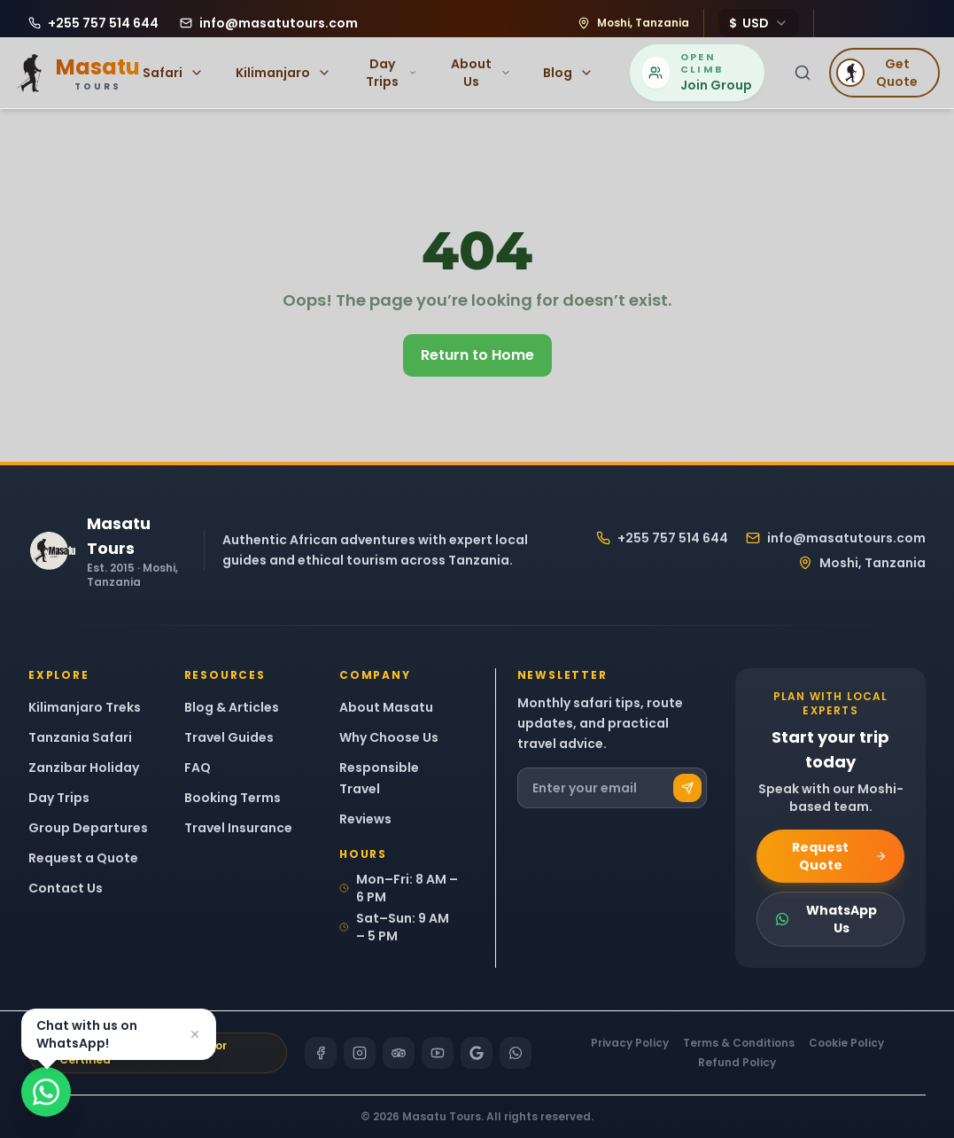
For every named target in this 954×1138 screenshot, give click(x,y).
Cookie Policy (846, 1043)
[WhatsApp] (515, 1053)
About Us (481, 72)
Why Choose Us (388, 737)
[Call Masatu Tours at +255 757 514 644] (93, 23)
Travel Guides (229, 737)
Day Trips (391, 72)
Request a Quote (83, 858)
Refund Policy (737, 1063)
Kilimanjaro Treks (84, 707)
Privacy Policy (630, 1043)
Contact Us (65, 888)
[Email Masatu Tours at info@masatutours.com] (269, 23)
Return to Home (477, 355)
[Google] (477, 1053)
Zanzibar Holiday (83, 767)
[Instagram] (360, 1053)
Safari (173, 73)
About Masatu (386, 707)
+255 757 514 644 (662, 538)
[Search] (802, 73)
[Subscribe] (687, 788)
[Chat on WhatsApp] (46, 1092)
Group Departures (88, 828)
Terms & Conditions (739, 1043)
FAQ (197, 767)
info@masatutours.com (836, 538)
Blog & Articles (231, 707)
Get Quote (877, 72)
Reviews (365, 819)
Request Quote (839, 856)
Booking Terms (232, 798)
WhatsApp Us (825, 919)
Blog (568, 73)
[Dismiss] (195, 1034)
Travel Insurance (238, 828)
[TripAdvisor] (399, 1053)
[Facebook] (321, 1053)
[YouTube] (438, 1053)
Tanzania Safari (80, 737)
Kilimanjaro (283, 73)
